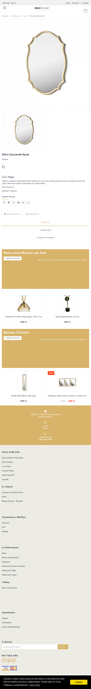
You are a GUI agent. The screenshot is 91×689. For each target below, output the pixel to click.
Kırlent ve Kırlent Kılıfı (12, 492)
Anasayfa (5, 16)
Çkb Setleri (7, 462)
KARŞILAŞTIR (33, 214)
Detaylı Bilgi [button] (34, 685)
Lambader (6, 622)
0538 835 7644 (45, 439)
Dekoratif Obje (9, 570)
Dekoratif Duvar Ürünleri (13, 566)
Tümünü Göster (13, 258)
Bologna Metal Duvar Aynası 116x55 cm (67, 395)
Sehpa (5, 531)
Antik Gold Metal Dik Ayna (23, 395)
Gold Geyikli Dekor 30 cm (67, 316)
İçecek (5, 479)
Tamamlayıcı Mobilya (14, 517)
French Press (8, 470)
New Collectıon (9, 588)
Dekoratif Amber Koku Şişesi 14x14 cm (23, 316)
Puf (3, 527)
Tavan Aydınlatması (11, 627)
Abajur (5, 618)
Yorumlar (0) (45, 230)
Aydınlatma (8, 612)
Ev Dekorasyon (15, 16)
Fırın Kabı (6, 466)
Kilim (4, 496)
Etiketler (45, 222)
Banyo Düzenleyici (10, 557)
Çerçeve (6, 561)
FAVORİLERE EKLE (13, 214)
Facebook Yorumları (45, 237)
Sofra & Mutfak (11, 452)
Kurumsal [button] (76, 3)
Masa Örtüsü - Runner (12, 501)
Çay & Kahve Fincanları (12, 457)
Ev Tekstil (7, 487)
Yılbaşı (6, 582)
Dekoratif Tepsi (9, 575)
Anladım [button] (78, 682)
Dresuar (5, 522)
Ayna (24, 16)
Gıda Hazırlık (8, 475)
